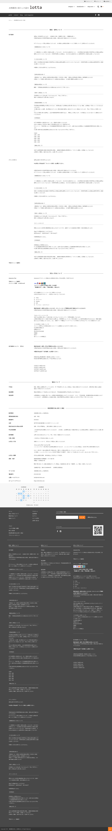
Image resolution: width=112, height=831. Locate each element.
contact (16, 15)
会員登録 (107, 1)
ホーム (10, 20)
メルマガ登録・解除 (14, 528)
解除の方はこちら (92, 517)
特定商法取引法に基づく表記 (16, 533)
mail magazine (29, 15)
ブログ (10, 526)
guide (10, 15)
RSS (10, 530)
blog (21, 15)
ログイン (97, 1)
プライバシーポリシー (14, 535)
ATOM (13, 530)
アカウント (88, 1)
